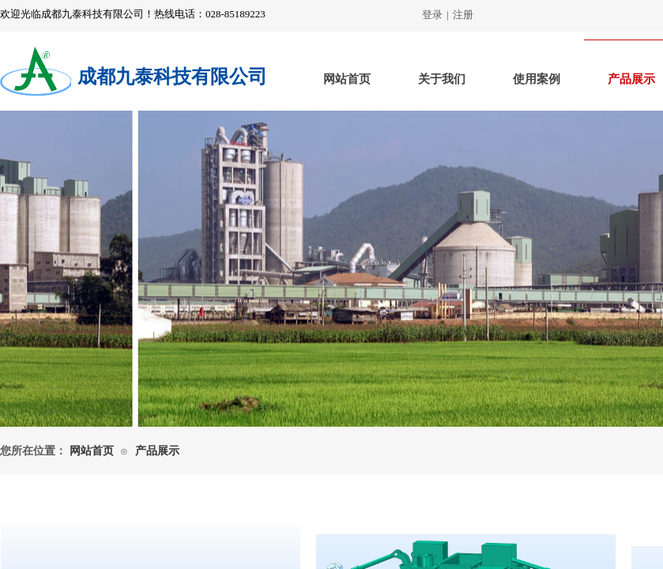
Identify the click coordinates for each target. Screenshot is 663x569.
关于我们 (441, 79)
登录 (432, 15)
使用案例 (536, 79)
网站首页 (347, 79)
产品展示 (157, 451)
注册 (463, 15)
